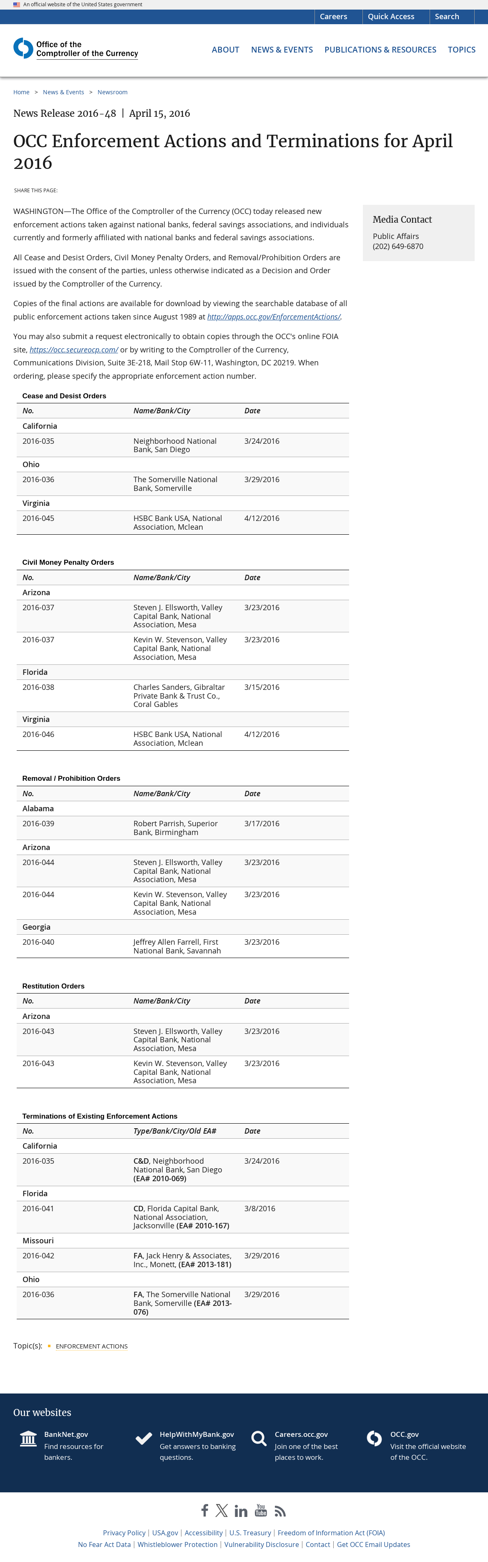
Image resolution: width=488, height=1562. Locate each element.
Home (21, 92)
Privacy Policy (124, 1532)
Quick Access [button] (391, 16)
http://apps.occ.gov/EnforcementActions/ (273, 317)
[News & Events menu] (282, 50)
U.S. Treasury (250, 1532)
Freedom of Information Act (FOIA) (331, 1532)
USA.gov (165, 1532)
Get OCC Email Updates (373, 1544)
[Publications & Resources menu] (380, 50)
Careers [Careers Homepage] (333, 16)
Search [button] (447, 16)
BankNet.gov (66, 1434)
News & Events (63, 92)
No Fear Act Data (104, 1544)
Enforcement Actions (92, 1346)
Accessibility (204, 1532)
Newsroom (113, 92)
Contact (318, 1544)
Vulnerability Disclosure (261, 1544)
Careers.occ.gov (301, 1434)
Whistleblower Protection (178, 1544)
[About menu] (225, 50)
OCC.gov (404, 1434)
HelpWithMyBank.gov (197, 1434)
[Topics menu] (461, 50)
